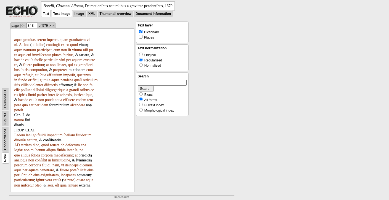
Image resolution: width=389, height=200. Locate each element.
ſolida (35, 155)
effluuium (54, 75)
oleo (38, 185)
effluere (69, 100)
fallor (40, 45)
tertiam (26, 145)
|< (21, 26)
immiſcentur (41, 55)
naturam (29, 50)
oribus (84, 90)
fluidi (41, 135)
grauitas (29, 40)
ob (62, 145)
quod (74, 45)
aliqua (51, 150)
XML (91, 14)
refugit (27, 75)
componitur (38, 70)
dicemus (86, 165)
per (68, 60)
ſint (24, 175)
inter (51, 95)
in (15, 80)
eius (90, 170)
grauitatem (77, 40)
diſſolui (38, 90)
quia (63, 185)
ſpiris (24, 70)
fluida (61, 150)
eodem (81, 100)
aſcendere (77, 105)
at (47, 65)
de (22, 60)
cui (29, 55)
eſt (57, 185)
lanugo (31, 135)
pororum (21, 165)
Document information (153, 14)
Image (79, 14)
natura (19, 120)
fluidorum (83, 135)
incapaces (68, 175)
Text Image (61, 14)
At (21, 45)
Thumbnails (5, 99)
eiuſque (40, 75)
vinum (77, 50)
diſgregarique (55, 90)
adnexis (66, 95)
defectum (72, 145)
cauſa (29, 60)
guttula (45, 80)
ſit (69, 50)
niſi (85, 50)
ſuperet (52, 40)
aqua (21, 55)
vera (48, 180)
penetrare (47, 170)
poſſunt (38, 65)
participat (44, 50)
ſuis (17, 85)
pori (17, 175)
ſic (58, 65)
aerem (41, 40)
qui (70, 65)
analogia (20, 160)
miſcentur (38, 150)
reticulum (90, 80)
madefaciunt (63, 155)
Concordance (5, 139)
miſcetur (27, 185)
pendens (66, 80)
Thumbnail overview (115, 14)
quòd (45, 145)
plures (56, 55)
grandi (74, 90)
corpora (47, 155)
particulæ (51, 60)
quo (25, 105)
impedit (69, 75)
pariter (42, 95)
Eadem (19, 135)
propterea (60, 70)
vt (62, 165)
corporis (34, 165)
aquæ (18, 40)
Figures (5, 119)
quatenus (84, 75)
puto (70, 180)
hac (17, 60)
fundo (22, 80)
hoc (26, 45)
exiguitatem (50, 175)
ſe (57, 95)
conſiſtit (41, 160)
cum (57, 50)
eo (67, 45)
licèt (83, 170)
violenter (36, 85)
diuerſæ (20, 140)
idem (44, 105)
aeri (50, 185)
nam (55, 165)
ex (63, 45)
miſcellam (67, 135)
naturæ (32, 140)
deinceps (71, 165)
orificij (33, 80)
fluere (27, 65)
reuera (55, 145)
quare (80, 180)
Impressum (121, 197)
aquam (77, 60)
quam (64, 40)
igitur (40, 180)
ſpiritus (67, 55)
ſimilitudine (61, 160)
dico (36, 145)
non (64, 50)
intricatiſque (83, 95)
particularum (24, 180)
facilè (38, 60)
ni (33, 45)
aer (64, 65)
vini (62, 60)
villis (24, 85)
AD (17, 145)
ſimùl (32, 95)
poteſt (49, 100)
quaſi (78, 80)
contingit (53, 45)
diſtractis (51, 85)
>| (53, 26)
